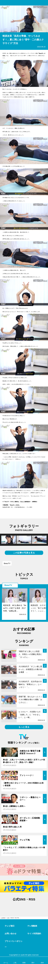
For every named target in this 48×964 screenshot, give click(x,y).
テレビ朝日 (9, 926)
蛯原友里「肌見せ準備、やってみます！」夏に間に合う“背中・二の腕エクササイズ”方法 (16, 917)
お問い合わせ (10, 933)
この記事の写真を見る (24, 553)
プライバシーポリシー (13, 944)
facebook (24, 906)
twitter (17, 906)
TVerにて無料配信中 (25, 501)
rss (31, 906)
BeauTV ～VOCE (14, 505)
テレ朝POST (24, 3)
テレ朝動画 (32, 926)
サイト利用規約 (34, 933)
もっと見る (24, 727)
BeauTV (7, 563)
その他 (8, 917)
